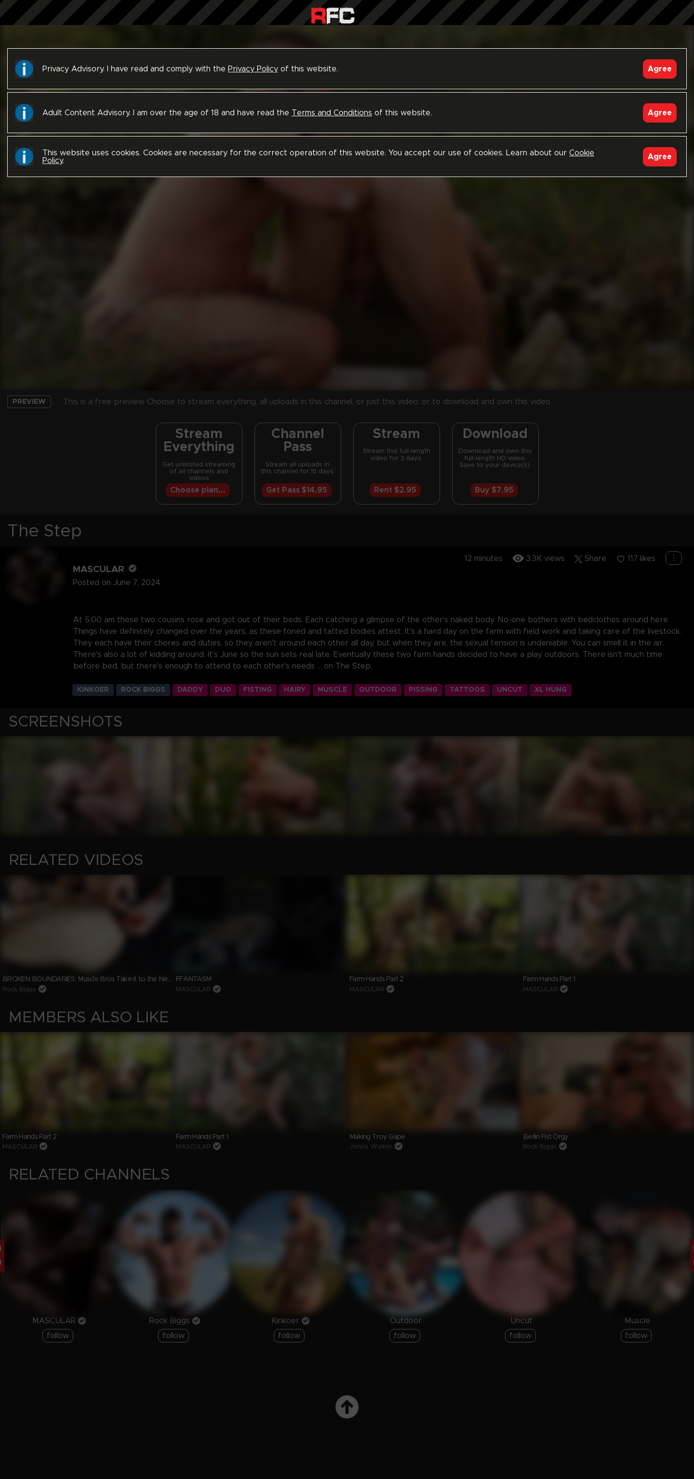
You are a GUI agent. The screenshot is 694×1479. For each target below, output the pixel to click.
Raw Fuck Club (333, 15)
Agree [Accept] (660, 69)
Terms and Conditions (332, 113)
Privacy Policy (253, 69)
